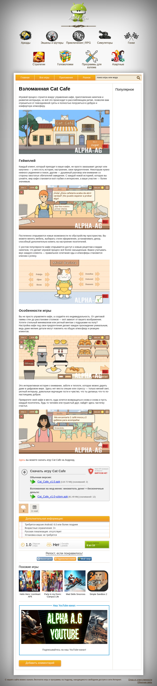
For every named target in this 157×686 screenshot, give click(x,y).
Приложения (66, 77)
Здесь (22, 460)
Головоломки (65, 58)
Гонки (131, 36)
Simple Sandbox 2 (98, 594)
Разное (86, 77)
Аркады (25, 36)
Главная (25, 77)
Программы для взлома (91, 59)
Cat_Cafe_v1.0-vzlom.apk (52, 496)
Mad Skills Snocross (75, 594)
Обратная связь (145, 682)
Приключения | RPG (78, 36)
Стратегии (39, 58)
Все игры (44, 77)
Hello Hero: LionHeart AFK (30, 595)
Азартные (118, 58)
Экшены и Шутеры (52, 36)
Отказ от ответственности (140, 680)
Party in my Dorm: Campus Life (52, 595)
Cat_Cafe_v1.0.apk (48, 481)
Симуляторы (105, 36)
